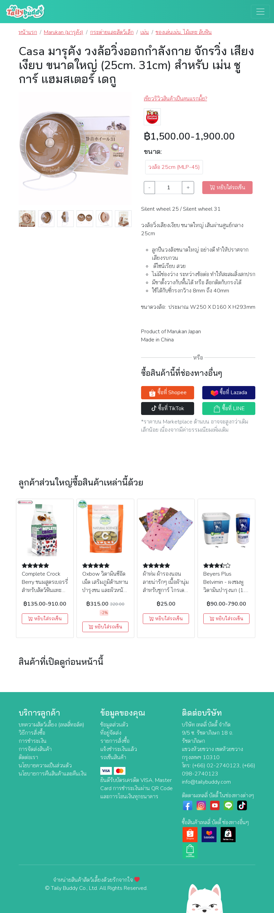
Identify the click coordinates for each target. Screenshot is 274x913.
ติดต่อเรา (28, 757)
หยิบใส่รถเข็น (45, 618)
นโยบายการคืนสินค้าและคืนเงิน (53, 774)
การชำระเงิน (33, 741)
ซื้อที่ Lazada (229, 393)
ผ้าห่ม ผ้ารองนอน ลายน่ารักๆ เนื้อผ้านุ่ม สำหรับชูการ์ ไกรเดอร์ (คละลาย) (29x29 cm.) (166, 590)
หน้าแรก (28, 32)
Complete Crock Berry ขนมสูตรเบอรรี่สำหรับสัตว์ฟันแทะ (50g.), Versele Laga (45, 590)
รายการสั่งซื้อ (115, 741)
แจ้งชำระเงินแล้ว (118, 749)
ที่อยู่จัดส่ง (110, 733)
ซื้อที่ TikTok (167, 408)
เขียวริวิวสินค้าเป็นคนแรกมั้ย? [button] (175, 98)
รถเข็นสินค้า (113, 757)
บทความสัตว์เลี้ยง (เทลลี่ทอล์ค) (51, 724)
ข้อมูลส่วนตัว (114, 724)
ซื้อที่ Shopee (168, 393)
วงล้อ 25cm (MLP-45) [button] (174, 167)
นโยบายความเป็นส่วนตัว (45, 765)
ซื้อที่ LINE (229, 409)
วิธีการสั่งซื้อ (32, 733)
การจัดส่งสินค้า (35, 749)
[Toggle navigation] (260, 11)
